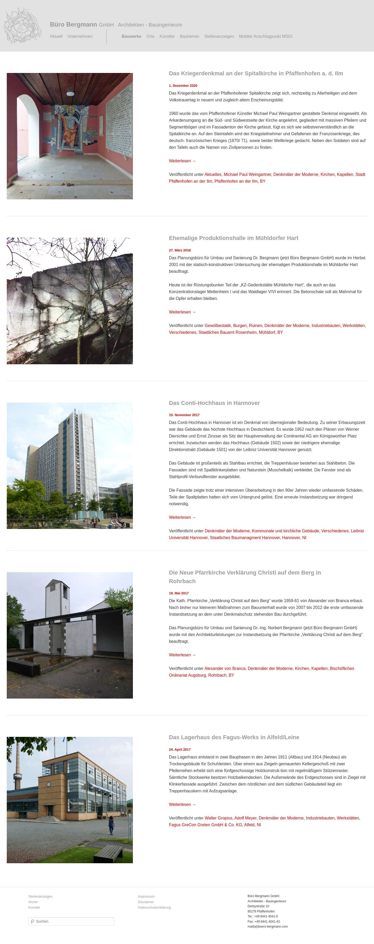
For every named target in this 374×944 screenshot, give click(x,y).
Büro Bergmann (116, 24)
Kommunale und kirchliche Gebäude (285, 531)
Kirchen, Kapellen (337, 174)
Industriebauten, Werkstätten (338, 325)
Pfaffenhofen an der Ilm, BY (240, 181)
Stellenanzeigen (219, 36)
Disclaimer (146, 902)
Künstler (167, 36)
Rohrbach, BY (221, 675)
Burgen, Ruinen (247, 325)
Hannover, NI (294, 537)
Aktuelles (212, 174)
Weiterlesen (182, 161)
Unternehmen (80, 36)
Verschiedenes (182, 332)
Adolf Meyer (245, 818)
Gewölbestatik (218, 325)
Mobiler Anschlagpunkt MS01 (266, 36)
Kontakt (34, 907)
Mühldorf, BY (271, 332)
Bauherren (189, 36)
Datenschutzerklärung (154, 907)
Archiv (33, 902)
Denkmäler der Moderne (295, 174)
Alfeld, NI (252, 825)
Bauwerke (131, 36)
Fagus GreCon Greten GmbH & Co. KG (205, 825)
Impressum (146, 896)
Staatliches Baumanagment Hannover (245, 537)
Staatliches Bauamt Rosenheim (228, 332)
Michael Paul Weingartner (247, 174)
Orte (150, 36)
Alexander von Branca (224, 668)
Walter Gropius (218, 818)
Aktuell (56, 36)
